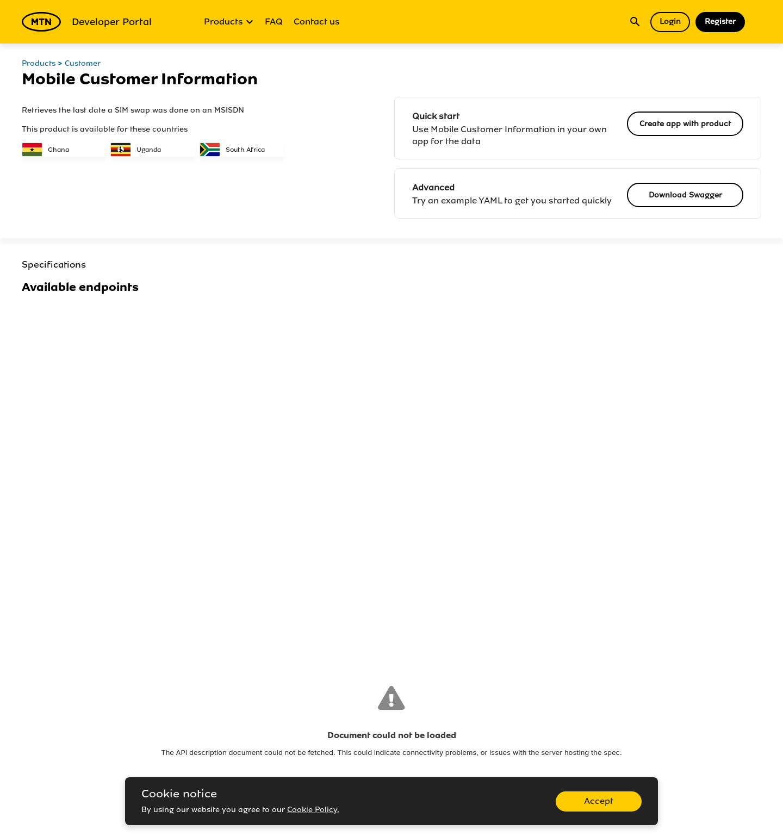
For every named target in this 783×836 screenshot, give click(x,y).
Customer (83, 63)
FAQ (274, 21)
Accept (598, 801)
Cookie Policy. (313, 809)
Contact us (317, 21)
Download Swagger (685, 195)
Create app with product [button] (685, 124)
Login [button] (670, 21)
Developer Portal (87, 22)
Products (229, 21)
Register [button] (720, 21)
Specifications (54, 264)
